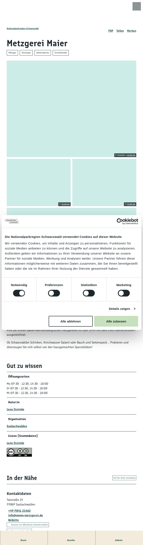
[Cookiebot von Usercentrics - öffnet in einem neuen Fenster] (119, 221)
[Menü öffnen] (136, 6)
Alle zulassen (116, 321)
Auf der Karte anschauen (124, 478)
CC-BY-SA (131, 155)
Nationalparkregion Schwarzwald (23, 28)
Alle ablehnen (70, 321)
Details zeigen (119, 308)
